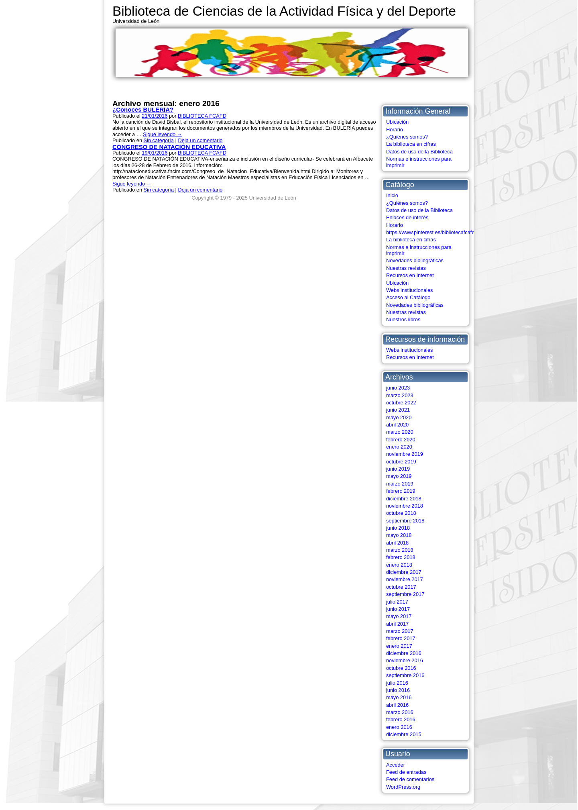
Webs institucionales (409, 290)
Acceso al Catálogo (408, 297)
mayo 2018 (398, 535)
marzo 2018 (399, 550)
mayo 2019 (398, 476)
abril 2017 (397, 624)
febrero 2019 (400, 491)
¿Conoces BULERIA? (142, 109)
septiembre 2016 (405, 675)
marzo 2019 (399, 484)
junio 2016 (398, 690)
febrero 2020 (400, 440)
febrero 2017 (400, 638)
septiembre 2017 (405, 594)
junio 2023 (398, 388)
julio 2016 (397, 683)
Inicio (392, 195)
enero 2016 (399, 727)
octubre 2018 (401, 513)
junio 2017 (398, 609)
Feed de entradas (406, 772)
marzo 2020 (399, 432)
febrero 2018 (400, 557)
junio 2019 (398, 469)
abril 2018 (397, 543)
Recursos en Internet (410, 275)
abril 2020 (397, 425)
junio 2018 (398, 528)
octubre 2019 (401, 462)
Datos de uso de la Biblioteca (419, 152)
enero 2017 (399, 646)
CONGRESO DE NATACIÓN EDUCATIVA (169, 146)
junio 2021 (398, 410)
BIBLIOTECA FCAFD (202, 116)
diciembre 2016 (403, 653)
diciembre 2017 (403, 572)
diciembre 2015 (403, 734)
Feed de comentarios (410, 779)
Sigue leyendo (162, 134)
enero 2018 (399, 565)
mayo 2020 (398, 417)
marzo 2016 (399, 712)
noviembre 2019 (404, 454)
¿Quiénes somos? (407, 137)
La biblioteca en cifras (411, 144)
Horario (394, 129)
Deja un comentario (200, 140)
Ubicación (397, 122)
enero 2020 (399, 447)
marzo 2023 (399, 395)
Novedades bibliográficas (415, 260)
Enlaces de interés (407, 217)
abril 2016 (397, 705)
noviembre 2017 (404, 579)
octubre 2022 (401, 403)
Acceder (395, 765)
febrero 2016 (400, 719)
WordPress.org (403, 787)
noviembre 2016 (404, 660)
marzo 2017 (399, 631)
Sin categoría (159, 140)
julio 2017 (397, 602)
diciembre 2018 (403, 499)
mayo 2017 (398, 616)
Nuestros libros (403, 319)
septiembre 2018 (405, 521)
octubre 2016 (401, 668)
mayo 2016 (398, 697)
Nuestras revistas (406, 268)
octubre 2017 (401, 587)
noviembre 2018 (404, 506)
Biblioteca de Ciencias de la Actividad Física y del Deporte (284, 11)
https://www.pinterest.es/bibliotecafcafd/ (431, 232)
